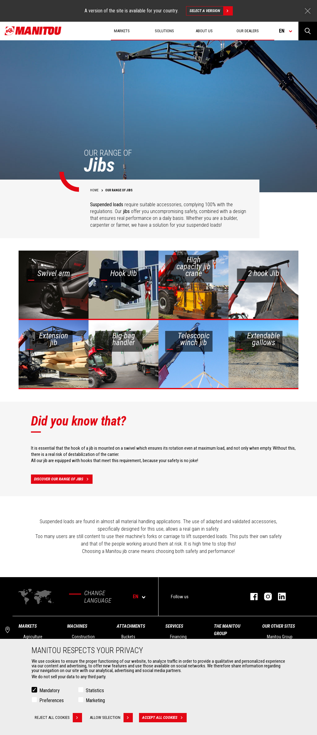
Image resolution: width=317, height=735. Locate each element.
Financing (178, 636)
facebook (251, 596)
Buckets (128, 636)
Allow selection (111, 717)
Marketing (95, 700)
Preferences (51, 700)
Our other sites (278, 626)
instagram (265, 596)
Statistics (95, 690)
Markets (28, 626)
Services (174, 626)
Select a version (210, 11)
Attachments (131, 626)
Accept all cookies (164, 717)
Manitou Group (280, 636)
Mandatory (49, 690)
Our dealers (248, 31)
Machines (77, 626)
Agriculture (32, 636)
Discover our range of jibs (63, 479)
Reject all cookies (58, 717)
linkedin (279, 596)
